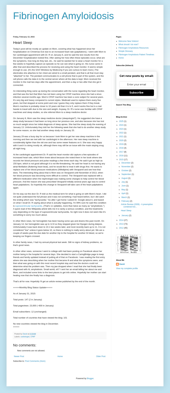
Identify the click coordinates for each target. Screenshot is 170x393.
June (123, 186)
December (126, 163)
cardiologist (25, 337)
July (123, 182)
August (124, 178)
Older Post (100, 356)
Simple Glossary (126, 51)
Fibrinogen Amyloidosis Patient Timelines (136, 54)
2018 (121, 148)
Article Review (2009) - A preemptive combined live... (137, 205)
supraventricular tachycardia (28, 206)
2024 (121, 125)
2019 (121, 144)
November (126, 166)
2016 (121, 155)
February (125, 201)
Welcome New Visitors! (129, 41)
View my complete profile (127, 268)
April (123, 193)
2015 (121, 159)
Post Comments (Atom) (35, 361)
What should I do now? (128, 44)
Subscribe (136, 92)
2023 (121, 129)
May (123, 189)
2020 (121, 140)
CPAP (32, 337)
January (125, 215)
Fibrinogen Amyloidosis (63, 15)
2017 (121, 152)
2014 (121, 220)
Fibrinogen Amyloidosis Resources (134, 48)
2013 (121, 224)
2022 (121, 133)
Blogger (90, 378)
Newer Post (19, 356)
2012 (121, 228)
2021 (121, 136)
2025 (121, 121)
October (125, 170)
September (126, 174)
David (122, 264)
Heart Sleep (126, 210)
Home (60, 356)
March (124, 197)
